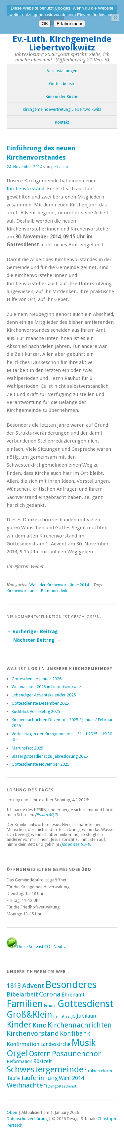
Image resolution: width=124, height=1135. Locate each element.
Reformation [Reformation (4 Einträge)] (19, 1061)
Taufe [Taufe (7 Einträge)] (13, 1078)
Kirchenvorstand (25, 189)
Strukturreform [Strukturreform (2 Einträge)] (98, 1071)
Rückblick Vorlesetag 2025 (36, 711)
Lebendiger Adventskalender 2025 (44, 694)
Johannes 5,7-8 (76, 844)
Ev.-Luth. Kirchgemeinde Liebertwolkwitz (62, 43)
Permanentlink (54, 591)
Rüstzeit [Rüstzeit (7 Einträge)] (42, 1061)
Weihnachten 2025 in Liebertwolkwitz (46, 686)
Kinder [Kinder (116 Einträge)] (19, 1024)
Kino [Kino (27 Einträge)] (39, 1025)
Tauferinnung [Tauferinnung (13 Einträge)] (39, 1077)
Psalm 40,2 (46, 814)
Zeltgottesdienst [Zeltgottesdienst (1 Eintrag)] (62, 1086)
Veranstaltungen (62, 70)
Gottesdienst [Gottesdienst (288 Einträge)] (85, 1003)
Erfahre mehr (69, 23)
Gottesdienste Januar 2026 (37, 678)
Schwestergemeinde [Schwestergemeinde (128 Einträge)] (45, 1069)
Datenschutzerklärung (27, 1118)
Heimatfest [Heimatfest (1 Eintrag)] (62, 1016)
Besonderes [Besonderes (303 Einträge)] (71, 984)
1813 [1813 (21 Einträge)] (14, 986)
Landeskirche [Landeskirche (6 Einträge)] (55, 1044)
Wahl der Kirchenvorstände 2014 (59, 585)
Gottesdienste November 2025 (40, 764)
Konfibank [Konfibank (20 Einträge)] (75, 1033)
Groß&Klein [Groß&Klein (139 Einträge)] (29, 1014)
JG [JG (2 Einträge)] (74, 1016)
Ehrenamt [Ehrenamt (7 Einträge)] (73, 995)
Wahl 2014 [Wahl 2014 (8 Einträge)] (71, 1078)
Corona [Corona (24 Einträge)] (50, 994)
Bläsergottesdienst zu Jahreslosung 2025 (50, 756)
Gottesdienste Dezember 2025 (40, 703)
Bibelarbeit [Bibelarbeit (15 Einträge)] (22, 994)
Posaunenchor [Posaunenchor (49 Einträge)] (76, 1053)
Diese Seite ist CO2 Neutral (37, 946)
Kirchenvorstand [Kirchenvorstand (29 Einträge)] (33, 1033)
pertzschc (60, 167)
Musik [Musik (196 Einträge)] (83, 1042)
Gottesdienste (62, 83)
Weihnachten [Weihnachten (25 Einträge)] (27, 1085)
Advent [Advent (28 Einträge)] (33, 986)
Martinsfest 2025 (27, 748)
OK (45, 23)
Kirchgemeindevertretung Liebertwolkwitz (62, 109)
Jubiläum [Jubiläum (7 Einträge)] (87, 1016)
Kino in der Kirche (62, 96)
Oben (12, 1112)
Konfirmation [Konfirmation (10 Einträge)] (23, 1044)
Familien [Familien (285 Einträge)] (25, 1003)
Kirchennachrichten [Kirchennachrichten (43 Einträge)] (80, 1025)
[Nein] (115, 17)
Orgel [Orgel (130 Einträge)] (17, 1053)
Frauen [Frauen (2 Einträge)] (50, 1005)
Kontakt (62, 122)
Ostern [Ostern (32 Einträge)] (40, 1054)
